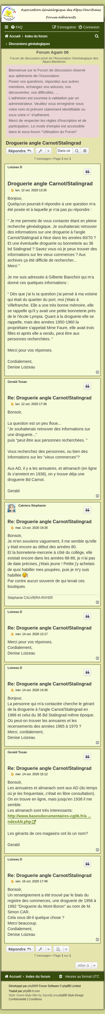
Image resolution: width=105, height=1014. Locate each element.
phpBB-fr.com (31, 991)
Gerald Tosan (17, 381)
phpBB (32, 986)
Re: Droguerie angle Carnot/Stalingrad (50, 397)
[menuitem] (16, 27)
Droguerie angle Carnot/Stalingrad (43, 142)
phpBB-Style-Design (71, 995)
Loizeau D (15, 167)
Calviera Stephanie (32, 505)
